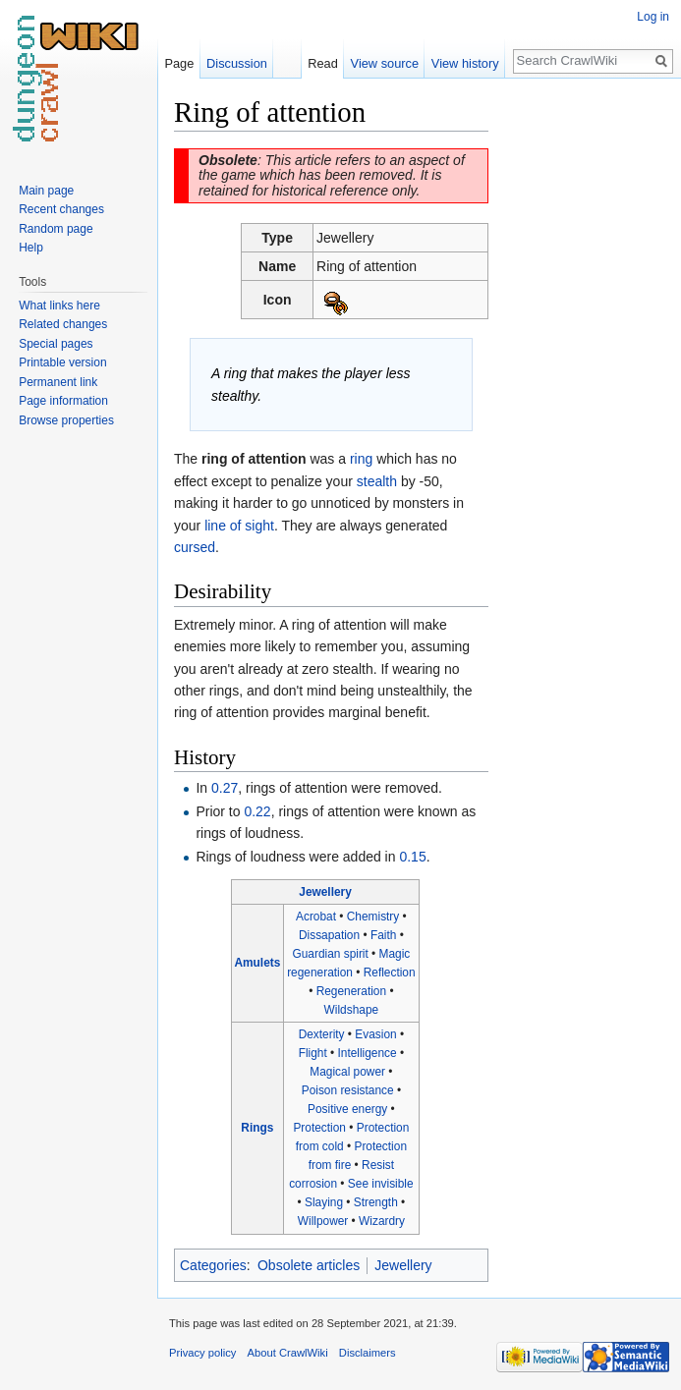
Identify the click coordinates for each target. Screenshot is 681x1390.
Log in (653, 17)
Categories (213, 1265)
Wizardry (382, 1221)
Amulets (257, 963)
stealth (377, 481)
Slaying (324, 1202)
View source (385, 63)
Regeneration (351, 991)
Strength (376, 1202)
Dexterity (322, 1034)
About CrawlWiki (288, 1353)
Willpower (323, 1221)
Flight (313, 1053)
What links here (59, 305)
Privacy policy (202, 1353)
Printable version (62, 362)
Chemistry (373, 916)
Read (323, 63)
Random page (55, 229)
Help (31, 247)
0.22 (257, 811)
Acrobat (316, 916)
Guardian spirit (330, 954)
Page (179, 63)
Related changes (63, 324)
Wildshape (351, 1010)
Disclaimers (367, 1353)
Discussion (236, 63)
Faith (383, 935)
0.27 (224, 788)
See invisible (381, 1184)
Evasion (375, 1034)
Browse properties (66, 420)
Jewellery (325, 892)
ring (361, 459)
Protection (319, 1128)
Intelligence (367, 1053)
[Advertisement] (586, 389)
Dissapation (329, 935)
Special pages (55, 344)
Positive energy (347, 1109)
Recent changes (61, 209)
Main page (46, 190)
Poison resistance (348, 1090)
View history (465, 63)
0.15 (412, 856)
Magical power (347, 1072)
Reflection (390, 972)
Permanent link (58, 382)
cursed (194, 547)
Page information (63, 401)
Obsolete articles (308, 1265)
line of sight (239, 525)
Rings (257, 1128)
